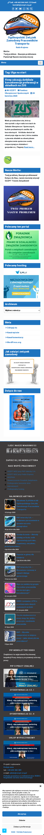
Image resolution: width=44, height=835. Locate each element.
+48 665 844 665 (21, 2)
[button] (40, 786)
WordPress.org (14, 342)
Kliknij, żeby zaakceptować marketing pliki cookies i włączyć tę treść (22, 678)
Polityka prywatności (12, 776)
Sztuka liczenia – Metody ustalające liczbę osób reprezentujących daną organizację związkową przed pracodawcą (21, 540)
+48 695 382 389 (14, 770)
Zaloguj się (12, 328)
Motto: (7, 51)
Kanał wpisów (13, 332)
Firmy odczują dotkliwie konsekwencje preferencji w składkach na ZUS (21, 82)
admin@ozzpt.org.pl (18, 773)
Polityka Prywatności (24, 832)
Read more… (29, 147)
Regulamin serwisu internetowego (18, 778)
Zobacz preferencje (22, 827)
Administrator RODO (31, 776)
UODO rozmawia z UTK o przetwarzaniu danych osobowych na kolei (26, 604)
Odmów (22, 820)
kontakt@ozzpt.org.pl (22, 5)
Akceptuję (22, 814)
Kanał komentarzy (15, 337)
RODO (13, 832)
